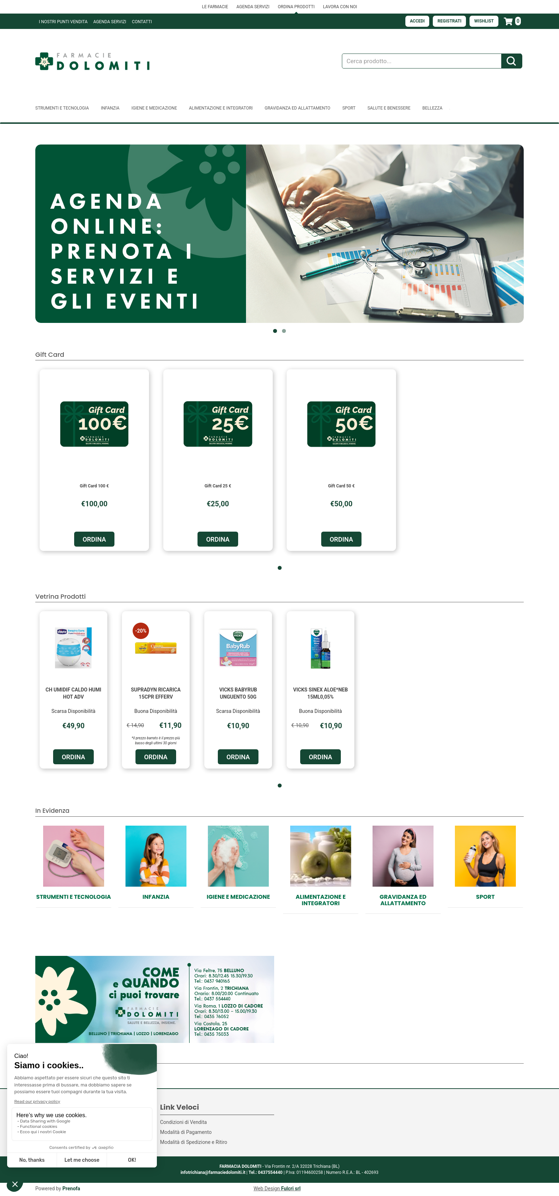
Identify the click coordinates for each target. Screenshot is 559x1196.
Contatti (142, 21)
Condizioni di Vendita (183, 1122)
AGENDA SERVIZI (252, 6)
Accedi (417, 21)
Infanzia (156, 897)
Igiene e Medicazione (238, 897)
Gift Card (49, 354)
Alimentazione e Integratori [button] (221, 108)
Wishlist (484, 21)
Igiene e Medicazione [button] (154, 108)
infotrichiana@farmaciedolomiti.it (212, 1172)
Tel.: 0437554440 (265, 1172)
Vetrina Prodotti (60, 596)
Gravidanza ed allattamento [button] (297, 108)
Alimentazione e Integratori (320, 900)
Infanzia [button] (110, 108)
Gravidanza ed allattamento (403, 900)
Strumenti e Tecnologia (73, 897)
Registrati (449, 21)
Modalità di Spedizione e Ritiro (193, 1142)
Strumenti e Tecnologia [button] (62, 108)
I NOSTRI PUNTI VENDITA (63, 21)
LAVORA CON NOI (340, 6)
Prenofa (71, 1188)
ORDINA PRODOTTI (296, 6)
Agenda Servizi (109, 21)
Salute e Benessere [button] (389, 108)
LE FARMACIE (215, 6)
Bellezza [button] (432, 108)
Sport (485, 897)
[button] (275, 331)
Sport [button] (348, 108)
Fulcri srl (291, 1188)
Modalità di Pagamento (186, 1132)
